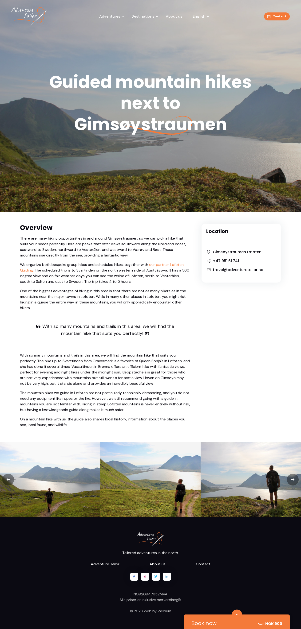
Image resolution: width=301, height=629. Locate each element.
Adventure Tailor (105, 564)
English (199, 16)
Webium (164, 611)
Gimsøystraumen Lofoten (233, 252)
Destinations (142, 16)
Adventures (109, 16)
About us (174, 16)
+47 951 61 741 (222, 261)
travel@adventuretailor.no (234, 269)
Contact (276, 16)
